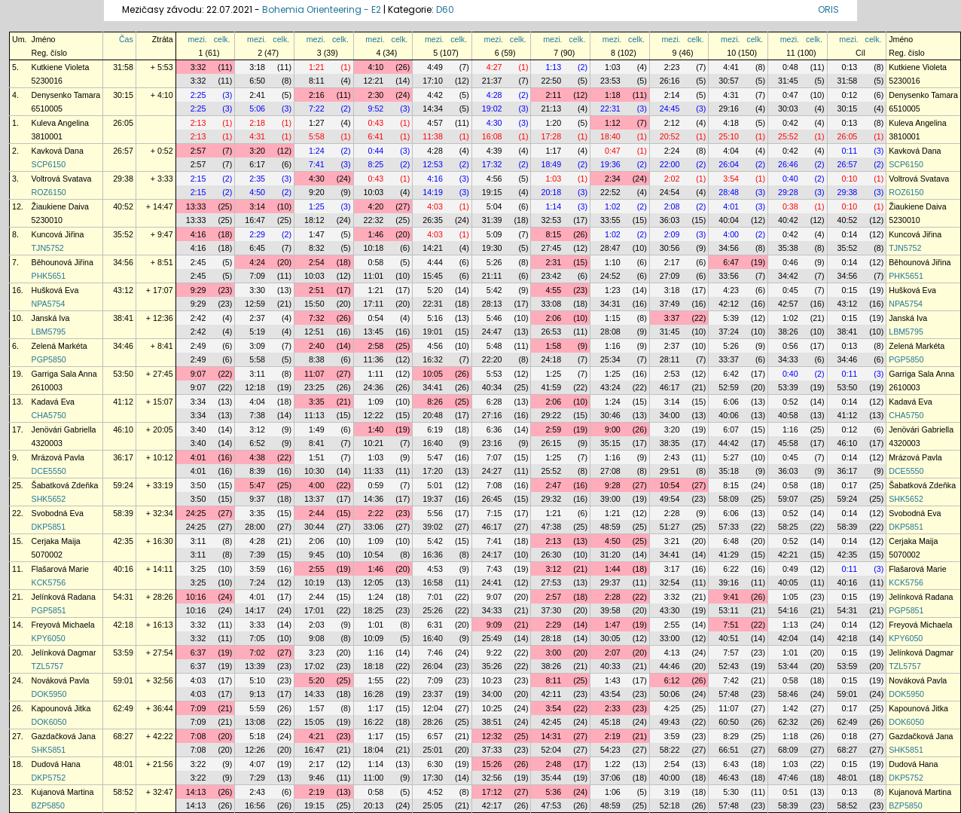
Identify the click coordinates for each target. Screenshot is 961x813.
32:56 (492, 777)
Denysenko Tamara (66, 94)
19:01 (433, 331)
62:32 (788, 721)
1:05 (790, 596)
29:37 (610, 582)
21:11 (492, 275)
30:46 (610, 415)
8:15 (553, 234)
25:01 (433, 749)
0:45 (790, 290)
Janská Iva (51, 317)
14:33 (314, 693)
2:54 (317, 262)
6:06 (731, 401)
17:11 (374, 303)
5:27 (731, 457)
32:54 (670, 582)
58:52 (123, 791)
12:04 (433, 708)
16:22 (374, 721)
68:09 (788, 749)
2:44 (317, 513)
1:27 (317, 122)
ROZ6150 (49, 192)
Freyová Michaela (63, 624)
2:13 (198, 122)
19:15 (492, 192)
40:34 (492, 387)
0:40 (790, 178)
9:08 (317, 638)
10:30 (314, 470)
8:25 (376, 164)
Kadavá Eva (53, 401)
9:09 (494, 624)
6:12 (672, 680)
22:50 (551, 80)
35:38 (788, 247)
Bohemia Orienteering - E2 (321, 9)
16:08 (492, 136)
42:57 (788, 303)
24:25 (196, 513)
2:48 (553, 764)
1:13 (553, 67)
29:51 (670, 470)
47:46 (788, 777)
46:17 (670, 387)
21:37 (492, 80)
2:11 (553, 94)
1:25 (317, 206)
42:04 (788, 638)
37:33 (492, 749)
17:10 (433, 80)
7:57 (731, 652)
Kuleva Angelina (60, 122)
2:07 (613, 652)
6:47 (731, 262)
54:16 (788, 610)
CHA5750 (49, 415)
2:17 (672, 262)
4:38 (257, 457)
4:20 (376, 206)
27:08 (610, 470)
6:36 (494, 429)
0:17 (850, 485)
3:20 (257, 150)
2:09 (672, 234)
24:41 (492, 582)
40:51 (728, 638)
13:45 (374, 331)
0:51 (790, 791)
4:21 (317, 736)
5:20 (435, 290)
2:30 (376, 94)
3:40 (198, 429)
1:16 (613, 345)
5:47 (435, 457)
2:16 (317, 94)
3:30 (257, 290)
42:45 (551, 721)
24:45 (670, 108)
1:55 (376, 680)
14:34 (433, 108)
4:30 (494, 122)
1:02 (613, 206)
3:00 (553, 652)
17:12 (492, 791)
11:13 (314, 415)
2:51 (317, 290)
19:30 (492, 247)
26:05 (123, 122)
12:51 (314, 331)
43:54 (610, 693)
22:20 (492, 359)
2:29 (257, 234)
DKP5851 (49, 526)
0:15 (850, 290)
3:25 (198, 568)
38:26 (788, 331)
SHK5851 (49, 749)
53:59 (123, 652)
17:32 (492, 164)
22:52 (610, 192)
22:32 (374, 220)
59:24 (123, 485)
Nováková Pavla (61, 680)
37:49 (670, 303)
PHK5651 (49, 275)
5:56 (435, 513)
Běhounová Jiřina (62, 262)
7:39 (257, 554)
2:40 (317, 345)
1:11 (376, 373)
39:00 (610, 498)
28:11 (670, 359)
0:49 (790, 568)
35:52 (123, 234)
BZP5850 (48, 805)
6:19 (435, 429)
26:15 (551, 443)
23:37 (433, 693)
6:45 (257, 247)
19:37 (433, 498)
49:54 (670, 498)
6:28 (494, 401)
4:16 (435, 178)
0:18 (850, 736)
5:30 (731, 791)
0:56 (790, 345)
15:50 (314, 303)
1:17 (553, 150)
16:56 (255, 805)
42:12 (728, 303)
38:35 (670, 443)
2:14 (672, 94)
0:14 (850, 234)
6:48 (731, 541)
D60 (445, 9)
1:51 (317, 457)
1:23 (613, 290)
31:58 (123, 67)
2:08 (672, 206)
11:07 (314, 373)
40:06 (728, 415)
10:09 (374, 638)
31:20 (610, 554)
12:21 (374, 80)
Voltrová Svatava (62, 178)
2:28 (672, 513)
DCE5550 (49, 470)
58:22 (670, 749)
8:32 (317, 247)
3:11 (257, 373)
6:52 (257, 443)
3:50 (198, 485)
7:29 (257, 777)
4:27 (494, 67)
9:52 (376, 108)
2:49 (198, 345)
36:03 (670, 220)
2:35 (257, 178)
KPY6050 (49, 638)
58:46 (788, 693)
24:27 (492, 470)
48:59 (610, 526)
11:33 (374, 470)
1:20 (553, 122)
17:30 (433, 777)
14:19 (433, 192)
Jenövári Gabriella (64, 429)
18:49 (551, 164)
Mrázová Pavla (58, 457)
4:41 (731, 67)
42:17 (492, 805)
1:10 (613, 262)
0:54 (376, 317)
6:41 (376, 136)
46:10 (123, 429)
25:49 (492, 638)
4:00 (731, 234)
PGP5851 (49, 610)
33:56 (728, 275)
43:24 (610, 387)
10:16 (196, 596)
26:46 (788, 164)
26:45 (492, 498)
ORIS (828, 9)
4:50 (257, 192)
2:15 (198, 178)
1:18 (613, 94)
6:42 (731, 373)
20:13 (374, 805)
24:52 (610, 275)
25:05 (433, 805)
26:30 (551, 554)
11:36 (374, 359)
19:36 (610, 164)
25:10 (728, 136)
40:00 (670, 777)
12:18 (255, 387)
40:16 (123, 568)
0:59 (376, 485)
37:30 (551, 610)
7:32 (317, 317)
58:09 (728, 498)
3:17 (672, 568)
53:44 (788, 666)
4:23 (731, 290)
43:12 (123, 290)
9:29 (198, 290)
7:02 (257, 652)
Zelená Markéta (59, 345)
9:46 (317, 777)
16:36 (433, 554)
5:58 (317, 136)
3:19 (672, 791)
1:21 (317, 67)
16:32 (433, 359)
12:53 (433, 164)
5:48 (494, 345)
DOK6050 (49, 721)
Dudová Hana (56, 764)
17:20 (433, 470)
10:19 (314, 582)
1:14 (553, 206)
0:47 (790, 94)
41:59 (551, 387)
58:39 (123, 513)
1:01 (376, 624)
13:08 (255, 721)
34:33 (788, 359)
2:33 (613, 708)
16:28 (374, 693)
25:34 (610, 359)
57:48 (728, 693)
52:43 (728, 666)
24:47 (492, 331)
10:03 (374, 192)
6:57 (435, 736)
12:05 (374, 582)
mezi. (197, 39)
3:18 (257, 67)
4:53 (435, 568)
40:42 (788, 220)
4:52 (435, 791)
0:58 (376, 262)
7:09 (257, 275)
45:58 (788, 443)
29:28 (788, 192)
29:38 (123, 178)
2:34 (613, 178)
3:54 (731, 178)
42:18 (123, 624)
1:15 (613, 317)
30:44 (314, 526)
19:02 (492, 108)
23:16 (492, 443)
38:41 (123, 317)
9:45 (317, 554)
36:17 (123, 457)
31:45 (788, 80)
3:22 (198, 764)
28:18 (551, 638)
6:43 (731, 764)
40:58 (788, 415)
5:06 (257, 108)
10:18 (374, 247)
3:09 (257, 345)
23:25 (314, 387)
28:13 (492, 303)
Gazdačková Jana (64, 736)
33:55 (610, 220)
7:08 (494, 485)
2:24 (672, 150)
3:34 (198, 401)
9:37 (257, 498)
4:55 (553, 290)
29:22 (551, 415)
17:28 (551, 136)
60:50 (728, 721)
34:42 (788, 275)
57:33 (728, 526)
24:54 (670, 192)
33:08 (551, 303)
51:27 (670, 526)
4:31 (731, 94)
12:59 (255, 303)
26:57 (123, 150)
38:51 (492, 721)
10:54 (670, 485)
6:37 (198, 652)
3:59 (257, 568)
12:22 (374, 415)
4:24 (257, 262)
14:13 (196, 791)
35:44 (551, 777)
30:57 (728, 80)
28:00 (255, 526)
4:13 (672, 652)
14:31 (551, 736)
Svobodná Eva (58, 513)
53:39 (788, 387)
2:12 (672, 122)
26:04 (728, 164)
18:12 (314, 220)
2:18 (257, 122)
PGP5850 (49, 359)
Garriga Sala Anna (64, 373)
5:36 (553, 791)
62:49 (123, 708)
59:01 (123, 680)
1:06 (613, 791)
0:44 (376, 150)
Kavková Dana (58, 150)
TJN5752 (48, 247)
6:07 (731, 429)
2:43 (672, 457)
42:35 (123, 541)
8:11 (317, 80)
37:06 (610, 777)
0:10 (850, 178)
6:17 (257, 164)
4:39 (494, 150)
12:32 (492, 736)
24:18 (551, 359)
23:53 (610, 80)
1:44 (613, 568)
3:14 (257, 206)
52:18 (670, 805)
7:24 (257, 582)
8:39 (257, 470)
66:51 (728, 749)
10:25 (492, 708)
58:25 (788, 526)
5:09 (494, 234)
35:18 (728, 470)
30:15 (123, 94)
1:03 (613, 67)
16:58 (433, 582)
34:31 (610, 303)
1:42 (790, 708)
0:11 (850, 150)
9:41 (731, 596)
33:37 (728, 359)
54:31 (123, 596)
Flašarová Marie (60, 568)
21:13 (551, 108)
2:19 (613, 736)
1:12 (613, 122)
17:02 (314, 666)
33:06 (374, 526)
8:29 (731, 736)
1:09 (376, 401)
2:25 (198, 94)
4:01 (731, 206)
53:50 (123, 373)
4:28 (494, 94)
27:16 (492, 415)
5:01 (435, 485)
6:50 (257, 80)
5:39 (731, 317)
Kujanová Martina (63, 791)
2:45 (198, 262)
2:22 (376, 513)
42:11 (551, 693)
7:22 (317, 108)
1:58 (553, 345)
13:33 (196, 206)
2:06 (553, 317)
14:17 (255, 610)
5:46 (494, 317)
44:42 (728, 443)
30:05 (610, 638)
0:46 (790, 262)
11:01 (374, 275)
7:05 (257, 638)
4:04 (731, 150)
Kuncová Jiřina (58, 234)
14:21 (433, 247)
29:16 (728, 108)
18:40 (610, 136)
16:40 (433, 443)
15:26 (492, 764)
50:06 (670, 693)
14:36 (374, 498)
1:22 (613, 764)
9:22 (494, 652)
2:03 (317, 624)
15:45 (433, 275)
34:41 (433, 387)
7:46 (435, 652)
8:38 (317, 359)
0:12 (850, 94)
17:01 (314, 610)
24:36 (374, 387)
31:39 (492, 220)
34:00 (670, 415)
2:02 (672, 178)
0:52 (790, 401)
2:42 (198, 317)
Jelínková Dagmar (64, 652)
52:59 (728, 387)
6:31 (435, 624)
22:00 (670, 164)
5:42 (494, 290)
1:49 (317, 429)
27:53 (551, 582)
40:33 (610, 666)
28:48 (728, 192)
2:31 (553, 262)
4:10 (376, 67)
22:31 (610, 108)
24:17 (492, 554)
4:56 (494, 178)
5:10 (257, 680)
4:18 (731, 122)
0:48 (790, 67)
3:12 (257, 429)
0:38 (790, 206)
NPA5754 (49, 303)
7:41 (317, 164)
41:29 (728, 554)
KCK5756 (49, 582)
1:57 (317, 708)
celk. (222, 39)
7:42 (731, 680)
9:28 (613, 485)
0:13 (850, 67)
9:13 (257, 693)
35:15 (610, 443)
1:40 (376, 429)
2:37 (257, 317)
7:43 (494, 568)
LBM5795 (49, 331)
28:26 (433, 721)
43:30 (670, 610)
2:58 (376, 345)
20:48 (433, 415)
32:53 (551, 220)
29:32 (551, 498)
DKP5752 (49, 777)
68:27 (123, 736)
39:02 (433, 526)
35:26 (492, 666)
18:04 (374, 749)
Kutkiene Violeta (61, 67)
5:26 (494, 262)
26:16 (670, 80)
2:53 (672, 373)
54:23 (610, 749)
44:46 (670, 666)
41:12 (123, 401)
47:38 (551, 526)
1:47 (317, 234)
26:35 (433, 220)
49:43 (670, 721)
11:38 (433, 136)
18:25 (374, 610)
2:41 (257, 94)
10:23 (492, 680)
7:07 (494, 457)
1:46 (376, 234)
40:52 (123, 206)
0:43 (376, 122)
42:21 (788, 554)
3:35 (317, 401)
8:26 (435, 401)
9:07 (198, 373)
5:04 (494, 206)
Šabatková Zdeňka (65, 485)
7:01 (435, 596)
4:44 (435, 262)
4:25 (672, 708)
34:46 (123, 345)
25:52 (788, 136)
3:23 (317, 652)
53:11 (728, 610)
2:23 (672, 67)
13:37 (314, 498)
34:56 (728, 247)
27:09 (670, 275)
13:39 (255, 666)
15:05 (314, 721)
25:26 (433, 610)
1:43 (613, 680)
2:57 (198, 150)
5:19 (257, 331)
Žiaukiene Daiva (60, 206)
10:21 (374, 443)
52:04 (551, 749)
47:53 (551, 805)
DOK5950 (49, 693)
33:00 (670, 638)
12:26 (255, 749)
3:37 (672, 317)
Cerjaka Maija (56, 541)
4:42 (435, 94)
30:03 (788, 108)
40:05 (788, 582)
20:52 (670, 136)
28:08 (610, 331)
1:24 (317, 150)
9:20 (317, 192)
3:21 (672, 541)
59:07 (788, 498)
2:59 (553, 429)
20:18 (551, 192)
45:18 (610, 721)
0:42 (790, 122)
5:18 (257, 736)
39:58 (610, 610)
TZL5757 (48, 666)
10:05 (433, 373)
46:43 (728, 777)
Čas (126, 39)
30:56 (670, 247)
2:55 (317, 568)
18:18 (374, 666)
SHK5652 (49, 498)
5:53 (494, 373)
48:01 (123, 764)
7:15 (494, 513)
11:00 (374, 777)
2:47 (553, 485)
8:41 (317, 443)
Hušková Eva (55, 290)
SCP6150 (49, 164)
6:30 (435, 764)
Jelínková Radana (64, 596)
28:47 (610, 247)
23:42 (551, 275)
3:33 (257, 624)
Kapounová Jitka (61, 708)
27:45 (551, 247)
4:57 (435, 122)
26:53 (551, 331)
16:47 (255, 220)
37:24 (728, 331)
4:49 (435, 67)
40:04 (728, 220)
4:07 (257, 764)
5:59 (257, 708)
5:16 (435, 317)
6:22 (731, 568)
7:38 (257, 415)
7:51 (731, 624)
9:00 (613, 429)
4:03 (435, 206)
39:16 (728, 582)
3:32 (198, 67)
